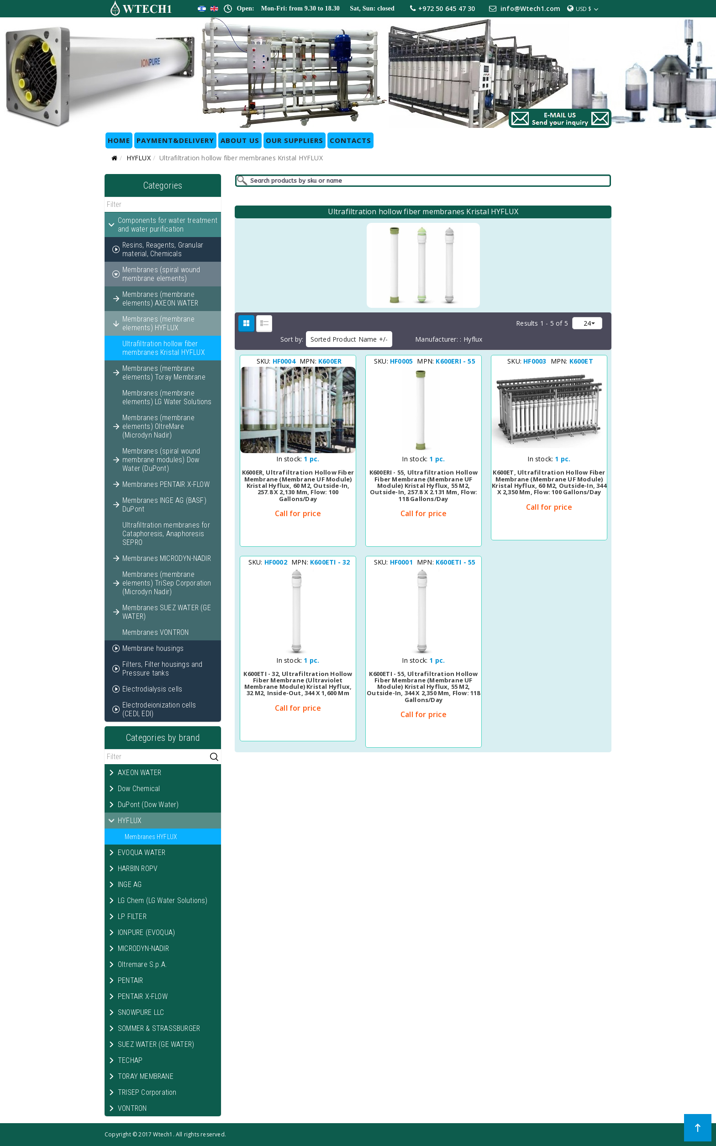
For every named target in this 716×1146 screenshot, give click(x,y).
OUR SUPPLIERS (294, 140)
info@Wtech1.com (530, 8)
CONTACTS (350, 140)
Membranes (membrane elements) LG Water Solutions (167, 397)
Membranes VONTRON (155, 632)
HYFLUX (138, 157)
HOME (119, 140)
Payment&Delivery (175, 140)
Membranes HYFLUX (151, 836)
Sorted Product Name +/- (349, 339)
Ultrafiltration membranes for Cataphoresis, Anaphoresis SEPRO (166, 534)
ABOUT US (240, 140)
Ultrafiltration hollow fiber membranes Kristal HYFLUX (163, 348)
